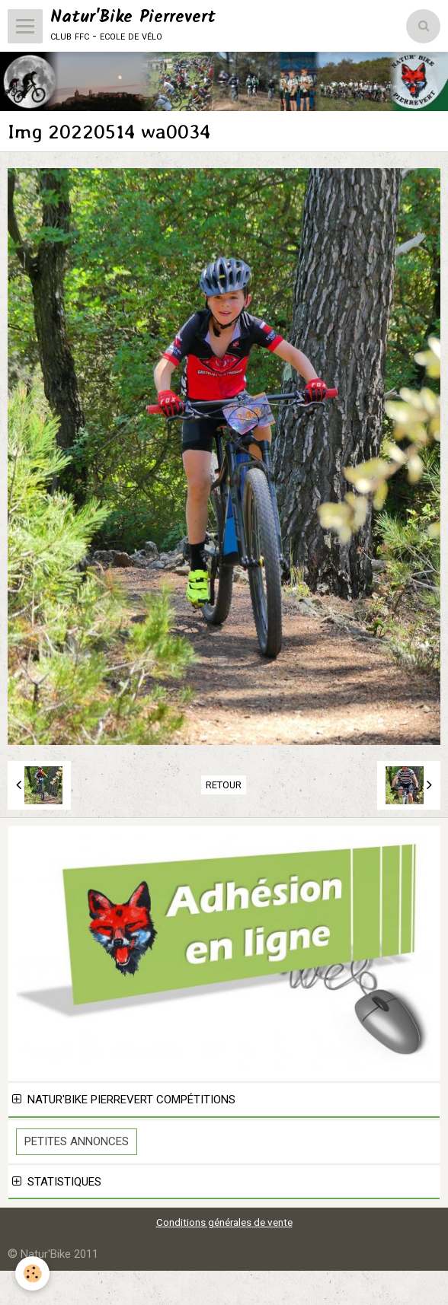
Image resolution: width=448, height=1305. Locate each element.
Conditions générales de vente (224, 1222)
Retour (224, 785)
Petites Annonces (76, 1141)
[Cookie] (32, 1273)
